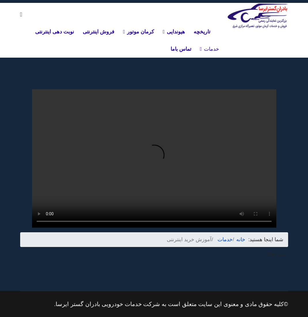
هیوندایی (176, 32)
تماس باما (181, 49)
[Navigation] (21, 14)
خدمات (211, 49)
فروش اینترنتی (98, 32)
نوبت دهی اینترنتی (54, 32)
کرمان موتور (140, 32)
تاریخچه (202, 32)
